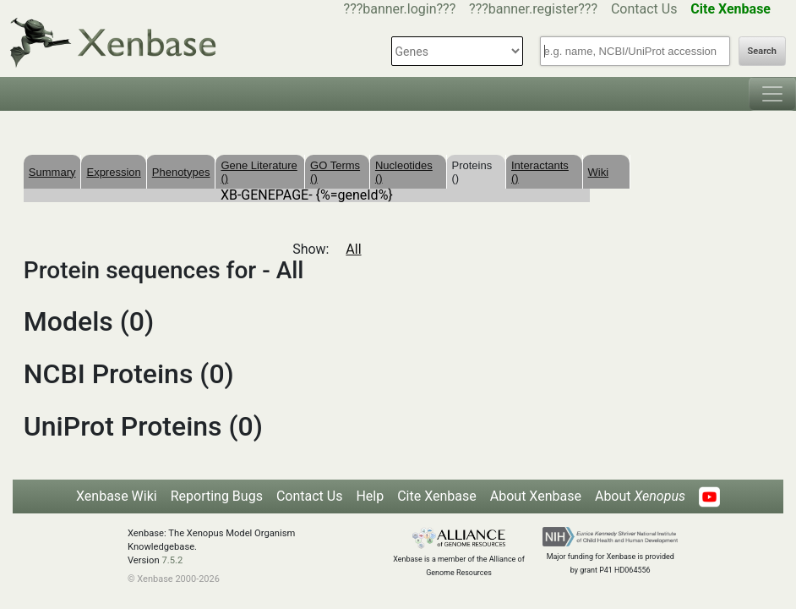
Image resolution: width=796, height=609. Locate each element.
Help (370, 496)
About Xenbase (535, 496)
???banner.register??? (533, 9)
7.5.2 (172, 560)
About (640, 496)
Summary (52, 172)
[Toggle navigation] (772, 94)
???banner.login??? (400, 9)
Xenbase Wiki (116, 496)
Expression (113, 172)
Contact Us (644, 9)
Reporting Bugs (217, 496)
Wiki (598, 172)
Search (762, 51)
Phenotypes (181, 172)
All (353, 249)
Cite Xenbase (437, 496)
